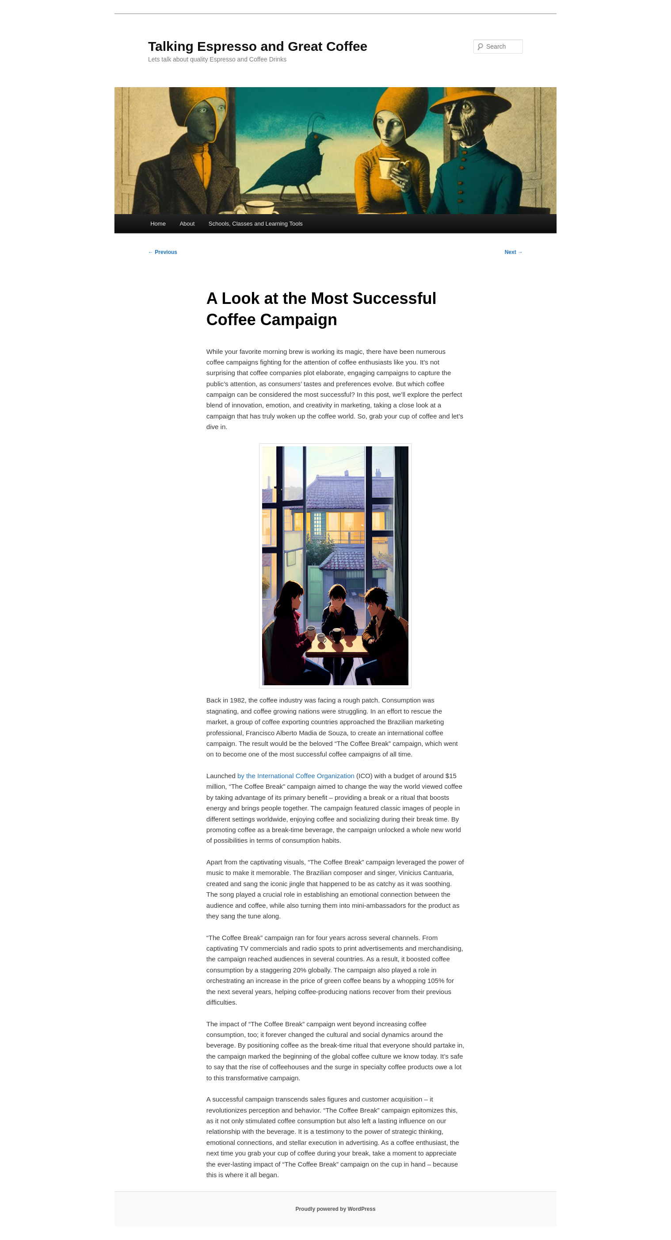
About (186, 223)
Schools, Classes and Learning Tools (256, 223)
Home (158, 223)
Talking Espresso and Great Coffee (257, 46)
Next (514, 252)
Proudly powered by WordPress (335, 1209)
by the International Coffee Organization (296, 775)
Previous (162, 252)
